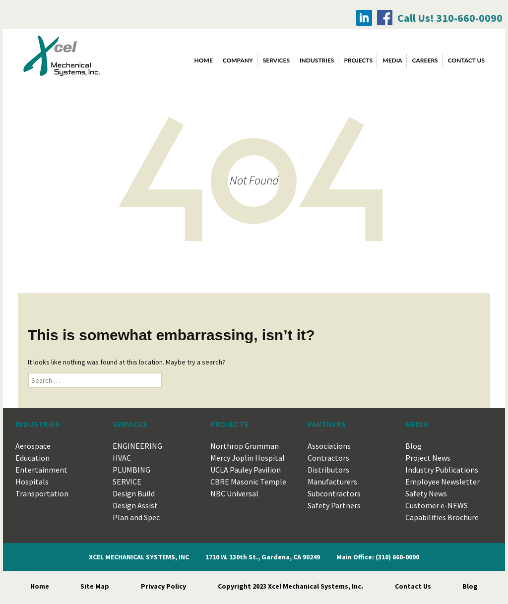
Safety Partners (334, 505)
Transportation (41, 493)
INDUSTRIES (317, 60)
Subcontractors (334, 493)
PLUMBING (131, 470)
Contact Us (413, 586)
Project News (427, 458)
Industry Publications (441, 470)
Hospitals (32, 481)
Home (203, 60)
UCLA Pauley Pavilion (245, 470)
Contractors (328, 458)
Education (32, 458)
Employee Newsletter (442, 481)
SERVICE (127, 481)
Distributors (328, 470)
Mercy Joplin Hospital (247, 458)
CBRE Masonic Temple (248, 481)
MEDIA (392, 60)
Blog (413, 446)
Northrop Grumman (244, 446)
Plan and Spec (136, 517)
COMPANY (238, 60)
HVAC (122, 458)
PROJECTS (358, 60)
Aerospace (33, 446)
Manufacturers (332, 481)
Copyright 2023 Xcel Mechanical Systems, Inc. (290, 586)
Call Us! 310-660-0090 (450, 18)
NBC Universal (234, 493)
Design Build (134, 493)
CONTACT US (466, 60)
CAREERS (425, 60)
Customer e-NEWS (436, 505)
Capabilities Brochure (442, 517)
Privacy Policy (163, 586)
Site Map (94, 586)
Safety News (426, 493)
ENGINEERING (137, 446)
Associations (329, 446)
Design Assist (135, 505)
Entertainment (41, 470)
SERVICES (276, 60)
